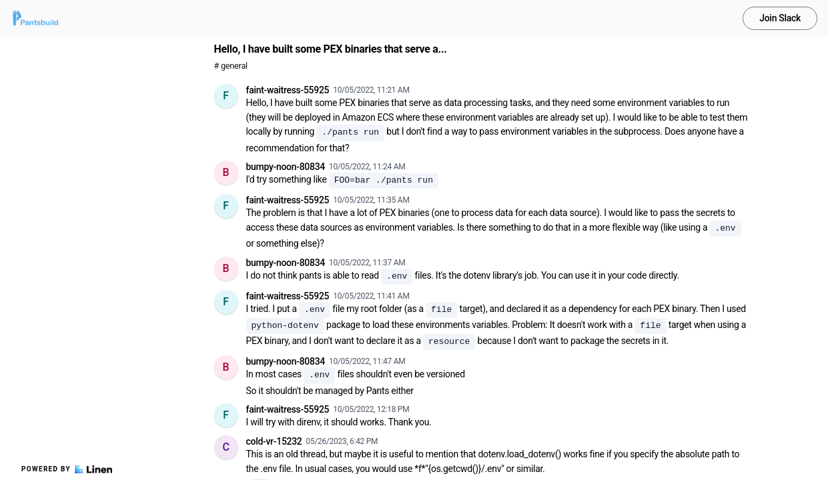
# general (231, 66)
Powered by (66, 469)
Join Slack (780, 18)
